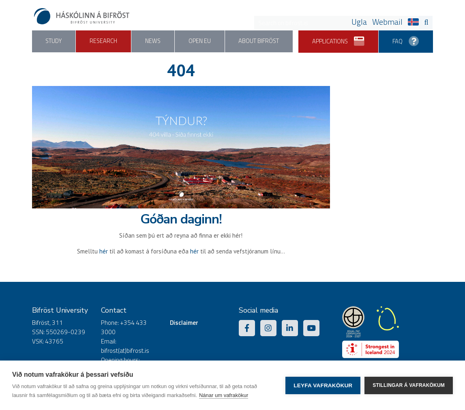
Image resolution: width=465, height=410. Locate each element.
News (154, 41)
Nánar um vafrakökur (223, 395)
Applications (337, 38)
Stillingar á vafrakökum (409, 385)
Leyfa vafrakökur (323, 385)
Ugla (359, 21)
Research (104, 41)
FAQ (405, 38)
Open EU (201, 41)
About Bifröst (261, 41)
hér (103, 251)
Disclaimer (184, 322)
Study (54, 41)
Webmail (387, 21)
